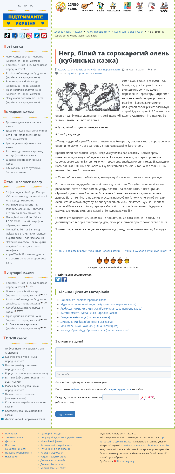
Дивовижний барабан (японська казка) (86, 322)
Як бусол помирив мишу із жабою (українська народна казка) (101, 308)
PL (31, 5)
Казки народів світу (78, 69)
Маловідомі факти (51, 441)
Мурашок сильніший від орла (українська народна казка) (98, 304)
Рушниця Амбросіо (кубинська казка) (147, 250)
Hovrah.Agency (125, 461)
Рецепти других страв (53, 456)
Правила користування (18, 452)
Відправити (65, 414)
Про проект (12, 433)
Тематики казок (14, 437)
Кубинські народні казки (105, 69)
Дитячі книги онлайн (53, 460)
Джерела (10, 441)
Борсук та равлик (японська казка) (26, 373)
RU (20, 5)
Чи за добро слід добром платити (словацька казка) (94, 330)
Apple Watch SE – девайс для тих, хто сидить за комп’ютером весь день (26, 258)
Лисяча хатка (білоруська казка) (25, 419)
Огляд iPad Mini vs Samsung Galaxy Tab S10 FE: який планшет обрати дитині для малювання (26, 233)
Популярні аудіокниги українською (61, 437)
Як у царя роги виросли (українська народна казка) (87, 250)
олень (98, 73)
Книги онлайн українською (56, 445)
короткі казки (84, 73)
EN (26, 5)
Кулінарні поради (51, 433)
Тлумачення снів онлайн (55, 448)
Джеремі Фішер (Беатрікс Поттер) (26, 130)
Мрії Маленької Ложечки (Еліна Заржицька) (89, 326)
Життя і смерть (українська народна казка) (88, 313)
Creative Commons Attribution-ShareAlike (145, 445)
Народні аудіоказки (52, 452)
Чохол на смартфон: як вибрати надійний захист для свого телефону (26, 246)
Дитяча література (52, 464)
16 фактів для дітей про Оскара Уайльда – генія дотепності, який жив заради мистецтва (26, 196)
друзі (71, 73)
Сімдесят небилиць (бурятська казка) (85, 317)
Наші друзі (11, 456)
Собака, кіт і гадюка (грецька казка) (83, 300)
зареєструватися (120, 389)
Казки (61, 69)
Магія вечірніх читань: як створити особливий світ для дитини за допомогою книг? (24, 209)
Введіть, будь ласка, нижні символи (78, 397)
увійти (74, 389)
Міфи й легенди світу (53, 468)
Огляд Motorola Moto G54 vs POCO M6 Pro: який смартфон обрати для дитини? (24, 221)
